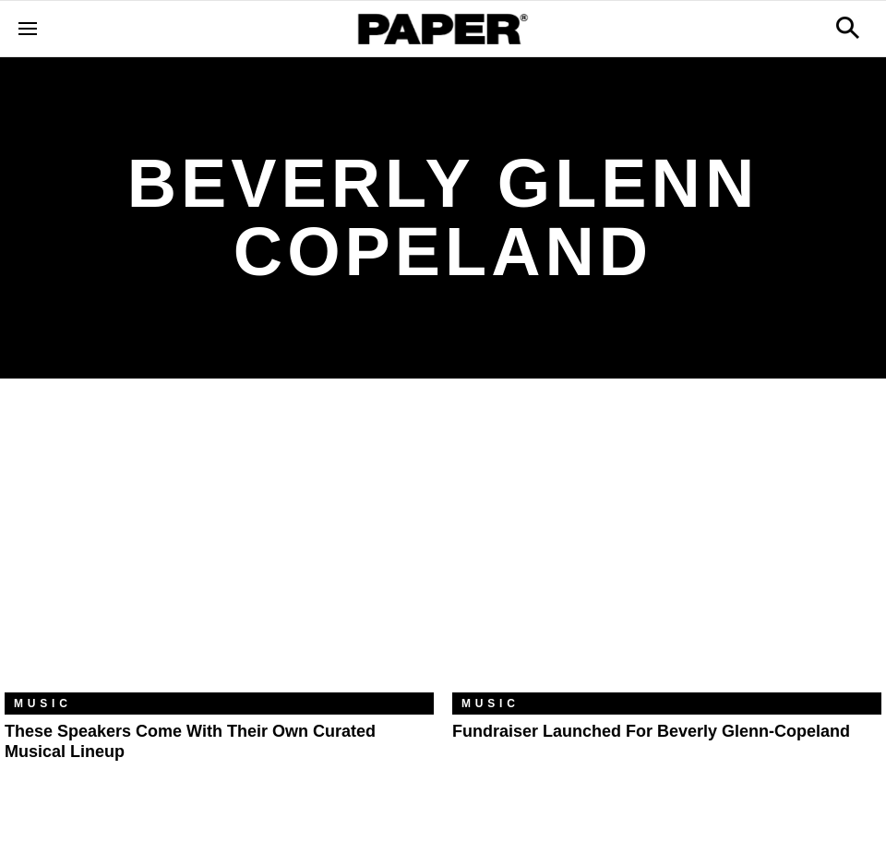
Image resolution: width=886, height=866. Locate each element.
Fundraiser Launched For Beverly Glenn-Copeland (651, 731)
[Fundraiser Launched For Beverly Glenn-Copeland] (666, 549)
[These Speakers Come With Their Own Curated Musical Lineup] (219, 549)
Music (43, 703)
